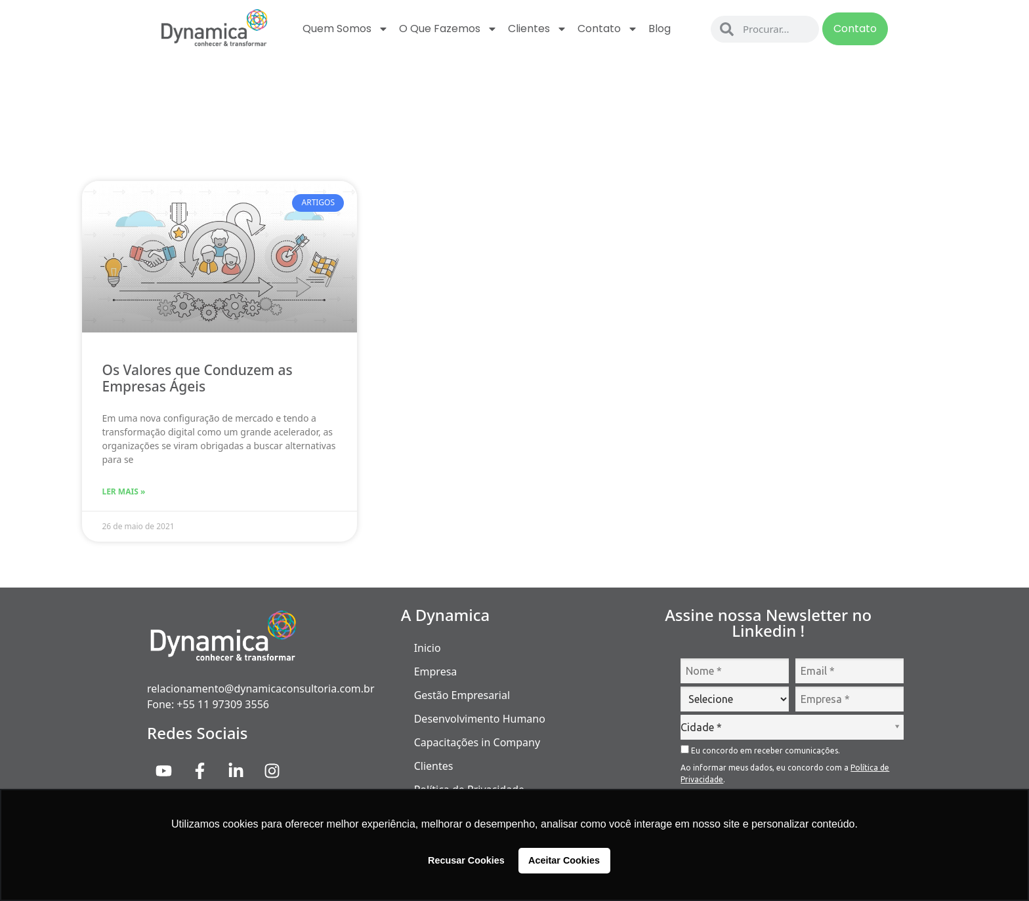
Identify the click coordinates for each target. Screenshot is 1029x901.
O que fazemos (448, 29)
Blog (659, 28)
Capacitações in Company (477, 742)
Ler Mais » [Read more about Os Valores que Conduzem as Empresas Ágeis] (123, 491)
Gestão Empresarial (462, 695)
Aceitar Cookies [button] (564, 860)
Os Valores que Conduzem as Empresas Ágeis (197, 378)
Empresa (435, 671)
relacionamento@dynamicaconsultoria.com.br (261, 688)
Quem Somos (345, 29)
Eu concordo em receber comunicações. (760, 750)
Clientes (537, 29)
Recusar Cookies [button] (466, 860)
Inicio (427, 648)
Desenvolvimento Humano (479, 718)
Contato (608, 29)
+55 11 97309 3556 (223, 704)
